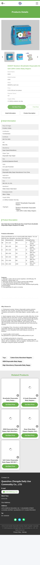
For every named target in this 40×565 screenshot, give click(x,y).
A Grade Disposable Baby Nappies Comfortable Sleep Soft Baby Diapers (29, 430)
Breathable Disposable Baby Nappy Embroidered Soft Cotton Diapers (10, 430)
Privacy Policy (17, 562)
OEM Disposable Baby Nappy (12, 391)
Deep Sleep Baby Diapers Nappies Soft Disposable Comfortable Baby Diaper (30, 460)
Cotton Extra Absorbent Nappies (21, 387)
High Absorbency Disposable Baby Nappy (16, 395)
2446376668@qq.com (10, 522)
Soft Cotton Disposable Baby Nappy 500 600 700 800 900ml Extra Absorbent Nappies (10, 491)
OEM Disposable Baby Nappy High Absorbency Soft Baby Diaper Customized (10, 460)
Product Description (29, 113)
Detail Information (10, 113)
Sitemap (24, 562)
